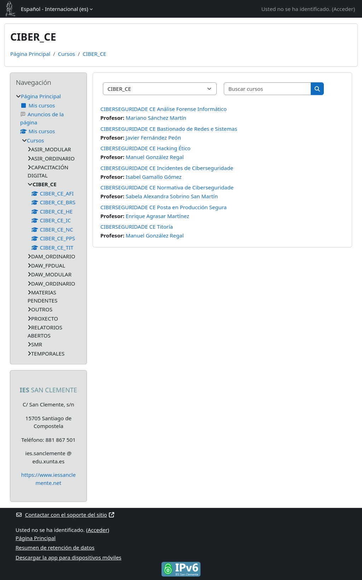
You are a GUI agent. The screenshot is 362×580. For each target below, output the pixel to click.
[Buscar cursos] (267, 88)
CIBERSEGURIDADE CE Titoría (136, 226)
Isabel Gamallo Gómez (154, 176)
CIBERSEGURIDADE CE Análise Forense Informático (163, 108)
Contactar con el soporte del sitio (65, 514)
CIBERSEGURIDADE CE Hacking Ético (145, 148)
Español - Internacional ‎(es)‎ (54, 8)
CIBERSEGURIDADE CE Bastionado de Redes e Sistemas (168, 128)
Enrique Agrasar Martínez (157, 215)
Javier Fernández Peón (153, 137)
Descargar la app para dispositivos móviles (68, 557)
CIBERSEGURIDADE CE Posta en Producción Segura (163, 207)
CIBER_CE (94, 53)
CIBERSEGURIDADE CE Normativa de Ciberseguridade (167, 187)
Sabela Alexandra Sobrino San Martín (172, 196)
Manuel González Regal (155, 156)
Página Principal (30, 53)
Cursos (66, 53)
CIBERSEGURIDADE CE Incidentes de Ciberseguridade (166, 167)
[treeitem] (48, 224)
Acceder (343, 8)
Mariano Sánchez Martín (156, 117)
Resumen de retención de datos (55, 547)
